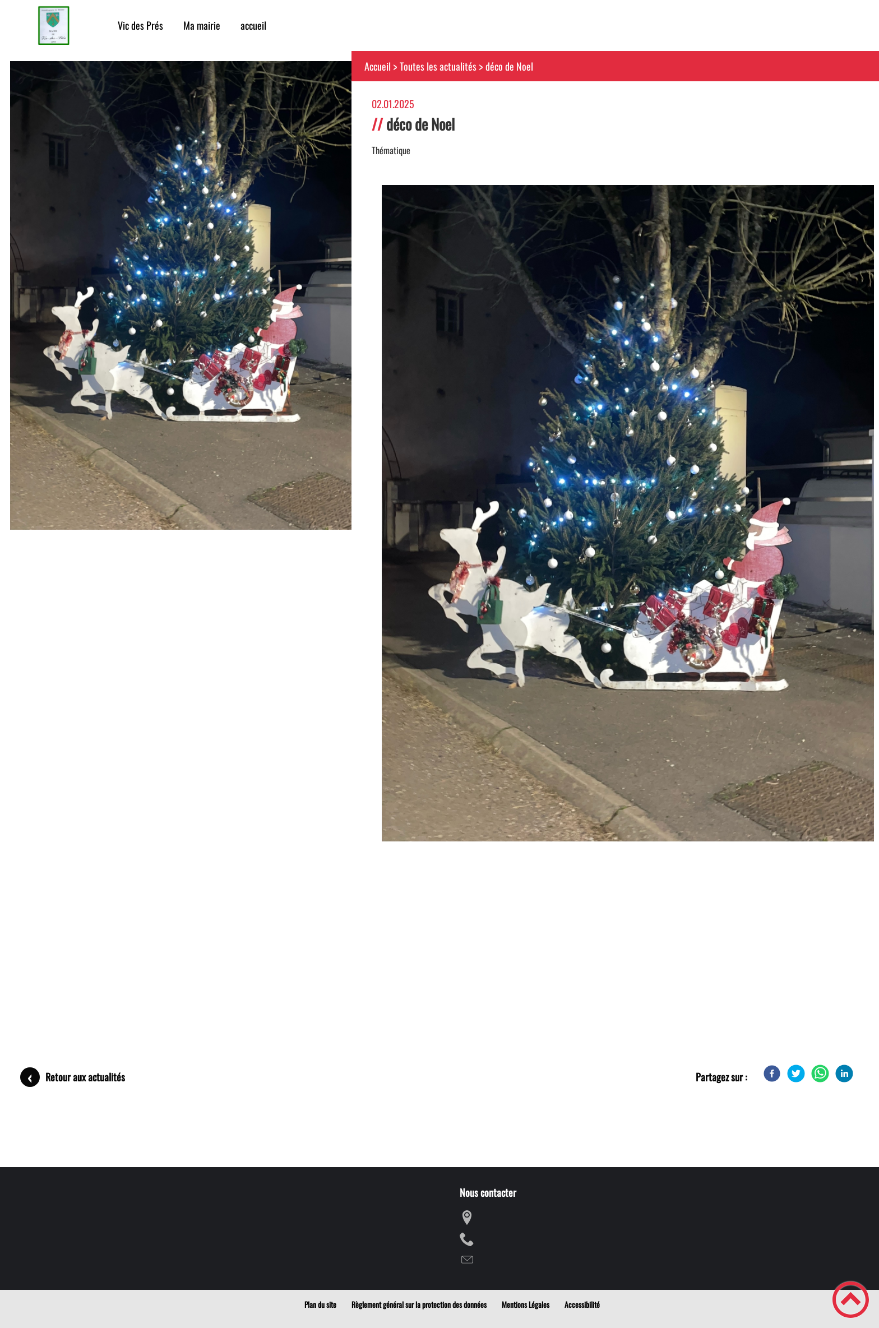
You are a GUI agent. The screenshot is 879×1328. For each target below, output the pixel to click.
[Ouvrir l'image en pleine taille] (186, 296)
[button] (850, 1299)
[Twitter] (796, 1073)
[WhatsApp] (820, 1073)
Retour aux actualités (85, 1077)
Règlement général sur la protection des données (419, 1304)
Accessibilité (582, 1304)
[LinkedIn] (844, 1073)
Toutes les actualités (438, 66)
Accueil (377, 66)
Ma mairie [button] (201, 25)
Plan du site (320, 1304)
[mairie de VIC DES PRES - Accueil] (53, 25)
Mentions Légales (525, 1304)
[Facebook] (771, 1073)
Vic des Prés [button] (140, 25)
